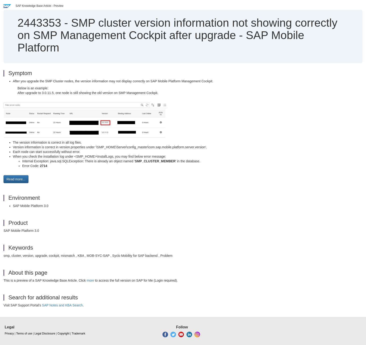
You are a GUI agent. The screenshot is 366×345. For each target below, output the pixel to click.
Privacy (9, 333)
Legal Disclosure (45, 333)
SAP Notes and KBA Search (62, 305)
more (90, 280)
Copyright (63, 333)
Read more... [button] (16, 179)
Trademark (78, 333)
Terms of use (24, 333)
